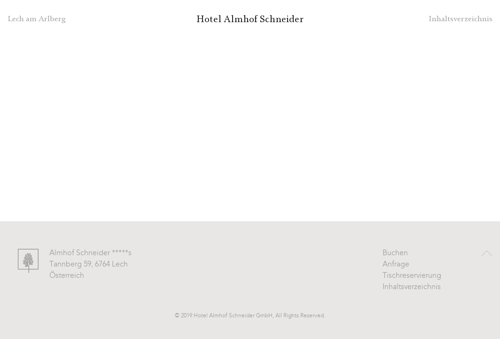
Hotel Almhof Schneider (250, 19)
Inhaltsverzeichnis (412, 287)
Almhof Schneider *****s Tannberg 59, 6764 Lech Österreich (90, 265)
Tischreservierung (412, 276)
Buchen (395, 253)
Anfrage (396, 264)
